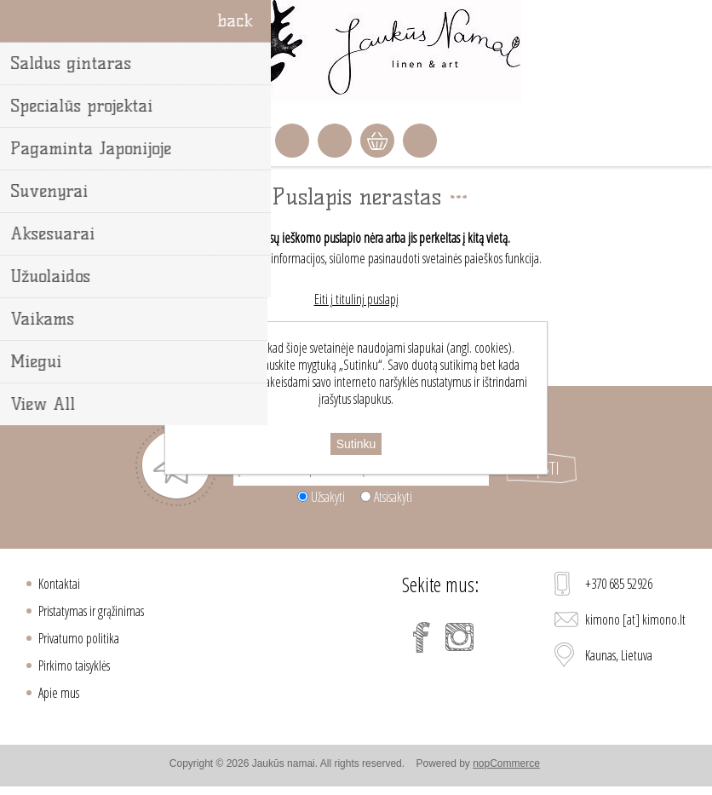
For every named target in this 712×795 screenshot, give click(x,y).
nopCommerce (506, 763)
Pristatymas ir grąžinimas (91, 611)
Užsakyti (328, 496)
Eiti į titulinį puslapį (356, 299)
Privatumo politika (78, 638)
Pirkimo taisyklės (74, 665)
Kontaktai (59, 583)
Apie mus (58, 692)
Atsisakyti (393, 496)
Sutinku (356, 444)
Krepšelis (377, 141)
